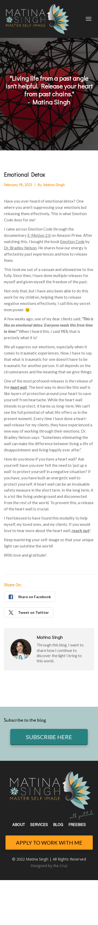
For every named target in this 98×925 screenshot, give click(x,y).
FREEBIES (77, 825)
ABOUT (18, 825)
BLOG (58, 825)
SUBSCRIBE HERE (49, 736)
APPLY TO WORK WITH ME (49, 842)
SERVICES (39, 825)
